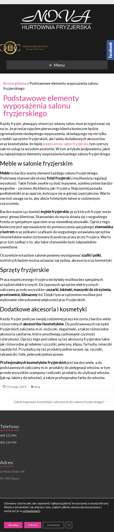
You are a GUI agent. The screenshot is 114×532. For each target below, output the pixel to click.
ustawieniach (31, 511)
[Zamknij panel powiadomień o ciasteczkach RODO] (69, 525)
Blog (37, 387)
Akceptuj (13, 525)
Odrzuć (32, 525)
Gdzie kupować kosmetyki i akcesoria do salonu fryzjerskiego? (61, 402)
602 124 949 (8, 442)
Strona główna (14, 83)
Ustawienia (53, 525)
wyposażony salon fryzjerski (65, 144)
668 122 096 (8, 435)
